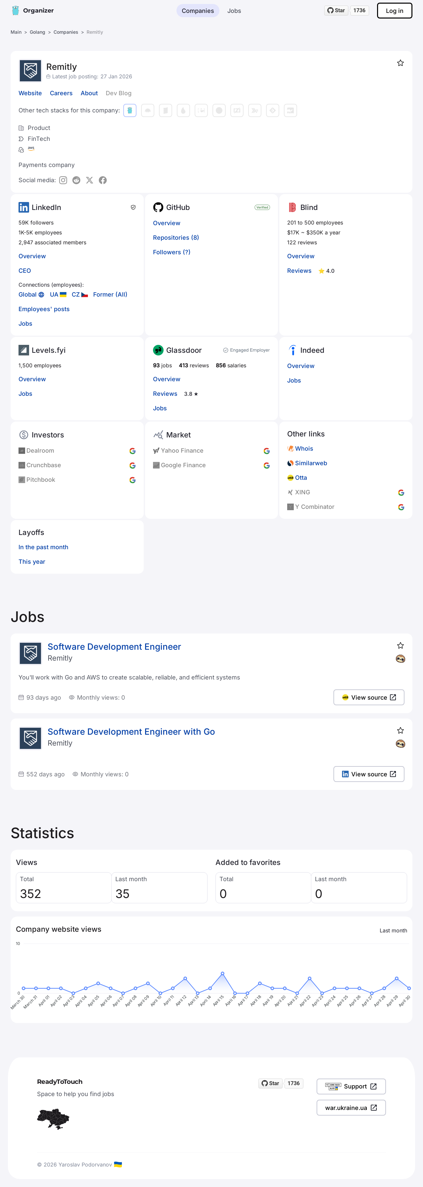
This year (32, 561)
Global (28, 294)
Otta (301, 477)
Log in (395, 10)
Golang (37, 32)
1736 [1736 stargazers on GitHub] (359, 10)
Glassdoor (184, 350)
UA (54, 294)
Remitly (60, 658)
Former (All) (110, 294)
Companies (198, 10)
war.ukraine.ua (351, 1108)
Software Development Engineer (114, 646)
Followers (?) (172, 252)
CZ (76, 294)
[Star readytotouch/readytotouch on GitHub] (336, 11)
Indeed (312, 350)
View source (369, 697)
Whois (304, 448)
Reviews (299, 270)
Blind (309, 207)
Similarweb (311, 463)
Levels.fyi (49, 350)
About (89, 93)
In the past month (43, 547)
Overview (32, 256)
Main (16, 32)
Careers (61, 93)
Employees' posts (44, 309)
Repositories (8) (176, 237)
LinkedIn (46, 207)
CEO (25, 270)
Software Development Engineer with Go (131, 731)
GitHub (178, 207)
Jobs (234, 10)
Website (30, 93)
